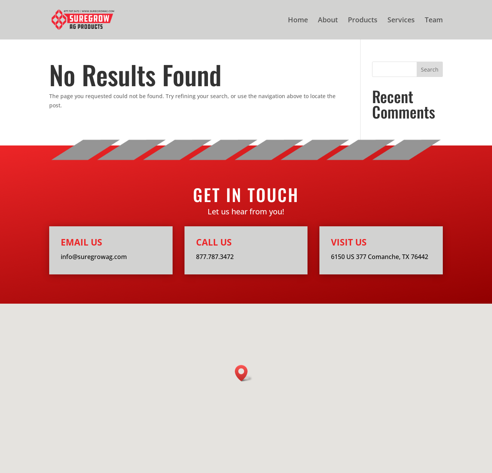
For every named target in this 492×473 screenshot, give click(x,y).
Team (434, 20)
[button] (244, 373)
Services (401, 20)
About (328, 20)
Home (298, 20)
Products (362, 20)
